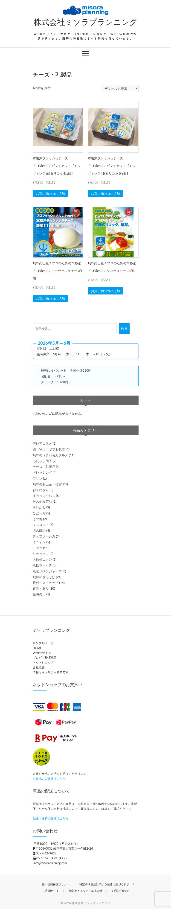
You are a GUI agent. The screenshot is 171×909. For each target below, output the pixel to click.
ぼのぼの (39, 530)
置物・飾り (41, 588)
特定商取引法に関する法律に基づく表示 (104, 884)
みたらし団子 (42, 461)
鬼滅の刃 (39, 594)
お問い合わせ (120, 890)
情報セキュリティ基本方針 (51, 672)
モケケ (37, 548)
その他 (37, 519)
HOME (37, 648)
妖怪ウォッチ (42, 565)
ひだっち (39, 513)
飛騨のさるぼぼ (44, 577)
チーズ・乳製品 (44, 467)
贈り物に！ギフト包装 (49, 449)
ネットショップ (43, 662)
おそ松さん (41, 490)
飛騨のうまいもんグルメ (50, 455)
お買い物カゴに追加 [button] (50, 193)
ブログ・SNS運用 (44, 657)
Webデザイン (42, 653)
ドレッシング (42, 472)
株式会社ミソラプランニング (85, 21)
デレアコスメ (42, 443)
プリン (37, 478)
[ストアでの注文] (120, 88)
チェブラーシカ (44, 536)
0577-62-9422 (45, 853)
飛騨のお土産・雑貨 (47, 484)
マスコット (41, 525)
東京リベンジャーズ (47, 571)
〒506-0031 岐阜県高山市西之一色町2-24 (63, 848)
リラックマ (41, 554)
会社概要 (39, 667)
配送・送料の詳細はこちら (51, 818)
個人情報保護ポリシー (56, 884)
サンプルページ (43, 643)
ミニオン (39, 542)
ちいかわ (39, 507)
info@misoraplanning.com (50, 863)
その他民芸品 (42, 501)
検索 (124, 328)
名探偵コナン (42, 559)
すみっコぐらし (44, 496)
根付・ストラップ (45, 583)
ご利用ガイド (51, 890)
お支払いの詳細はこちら (49, 778)
